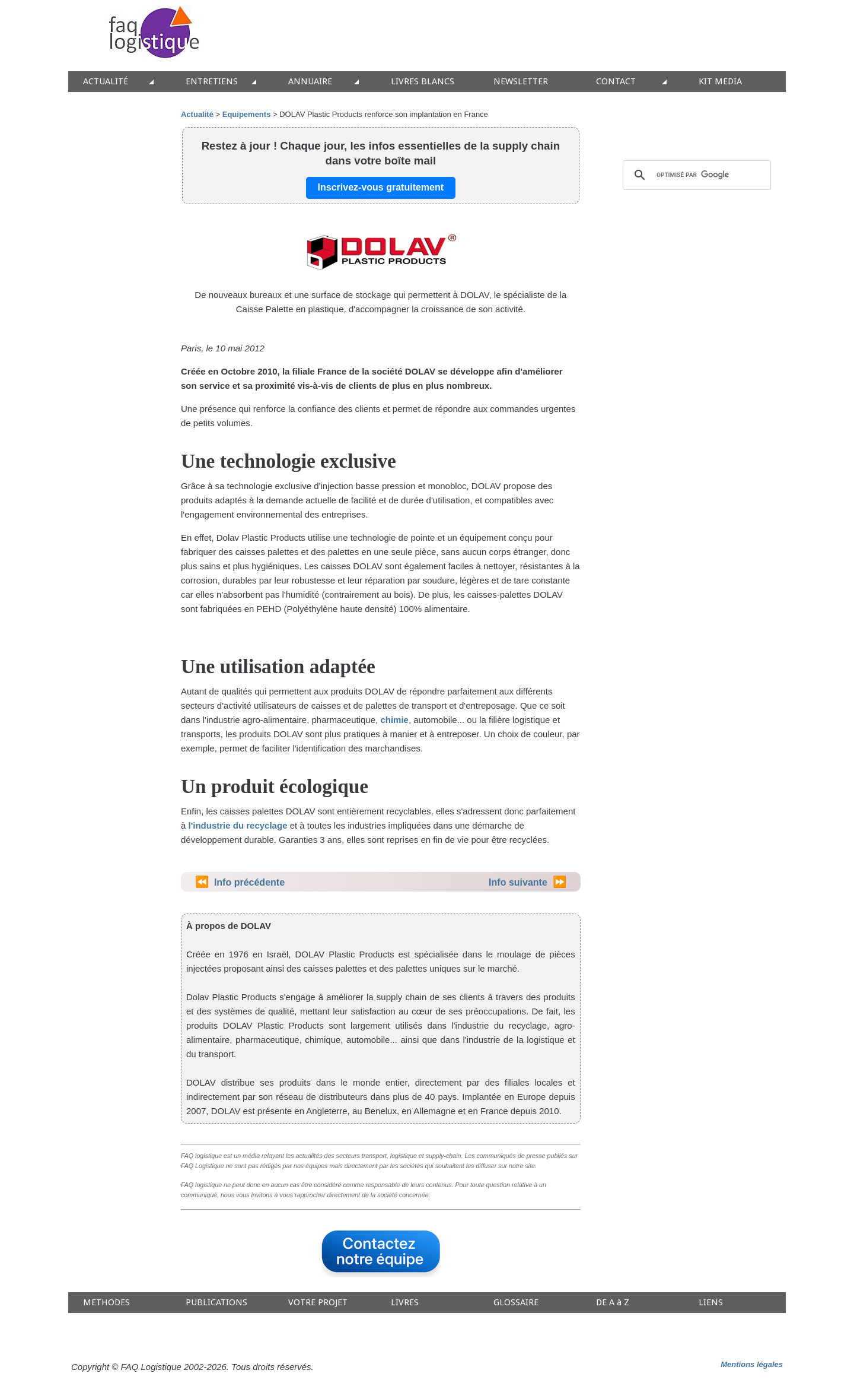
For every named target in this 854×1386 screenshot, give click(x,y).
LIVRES (405, 1302)
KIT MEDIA (720, 81)
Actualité (197, 114)
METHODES (106, 1302)
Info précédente (249, 882)
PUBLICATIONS (216, 1302)
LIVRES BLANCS (422, 81)
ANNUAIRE (310, 81)
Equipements (246, 114)
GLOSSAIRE (515, 1302)
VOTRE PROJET (318, 1302)
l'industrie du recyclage (238, 825)
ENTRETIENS (212, 81)
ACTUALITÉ (105, 81)
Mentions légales (752, 1364)
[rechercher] (695, 175)
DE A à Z (612, 1302)
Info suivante (518, 882)
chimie (394, 720)
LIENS (711, 1302)
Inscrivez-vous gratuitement (381, 187)
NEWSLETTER (520, 81)
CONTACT (616, 81)
